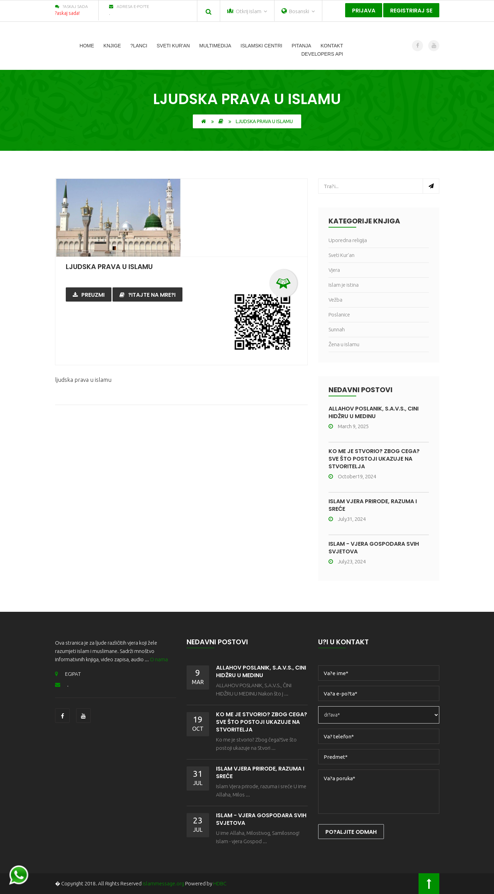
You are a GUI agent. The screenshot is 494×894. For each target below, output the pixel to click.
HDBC (219, 883)
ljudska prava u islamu (109, 266)
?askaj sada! (67, 13)
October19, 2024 (352, 476)
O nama (159, 659)
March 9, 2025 (349, 426)
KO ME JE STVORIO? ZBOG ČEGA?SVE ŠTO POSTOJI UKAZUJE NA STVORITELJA (374, 458)
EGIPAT (68, 674)
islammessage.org (163, 883)
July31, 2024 (347, 519)
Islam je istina (344, 285)
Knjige (112, 45)
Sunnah (337, 329)
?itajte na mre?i (147, 295)
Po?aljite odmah (351, 832)
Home (87, 45)
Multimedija (215, 45)
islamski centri (261, 45)
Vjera (334, 270)
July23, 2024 (347, 561)
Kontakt (332, 45)
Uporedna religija (348, 240)
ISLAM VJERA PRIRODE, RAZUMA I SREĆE (373, 505)
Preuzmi (89, 295)
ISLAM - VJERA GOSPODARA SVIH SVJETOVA (374, 547)
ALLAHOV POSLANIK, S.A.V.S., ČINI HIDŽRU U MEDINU (374, 412)
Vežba (335, 300)
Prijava (363, 11)
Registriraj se (411, 11)
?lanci (138, 45)
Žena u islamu (344, 344)
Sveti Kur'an (173, 45)
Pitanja (301, 45)
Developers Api (322, 54)
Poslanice (339, 314)
